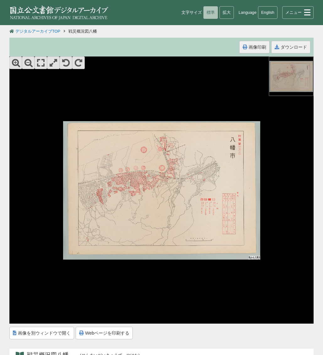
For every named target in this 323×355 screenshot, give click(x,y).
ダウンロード (291, 47)
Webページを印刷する (104, 333)
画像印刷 (254, 47)
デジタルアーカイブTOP (37, 31)
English (267, 12)
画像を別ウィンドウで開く (42, 333)
